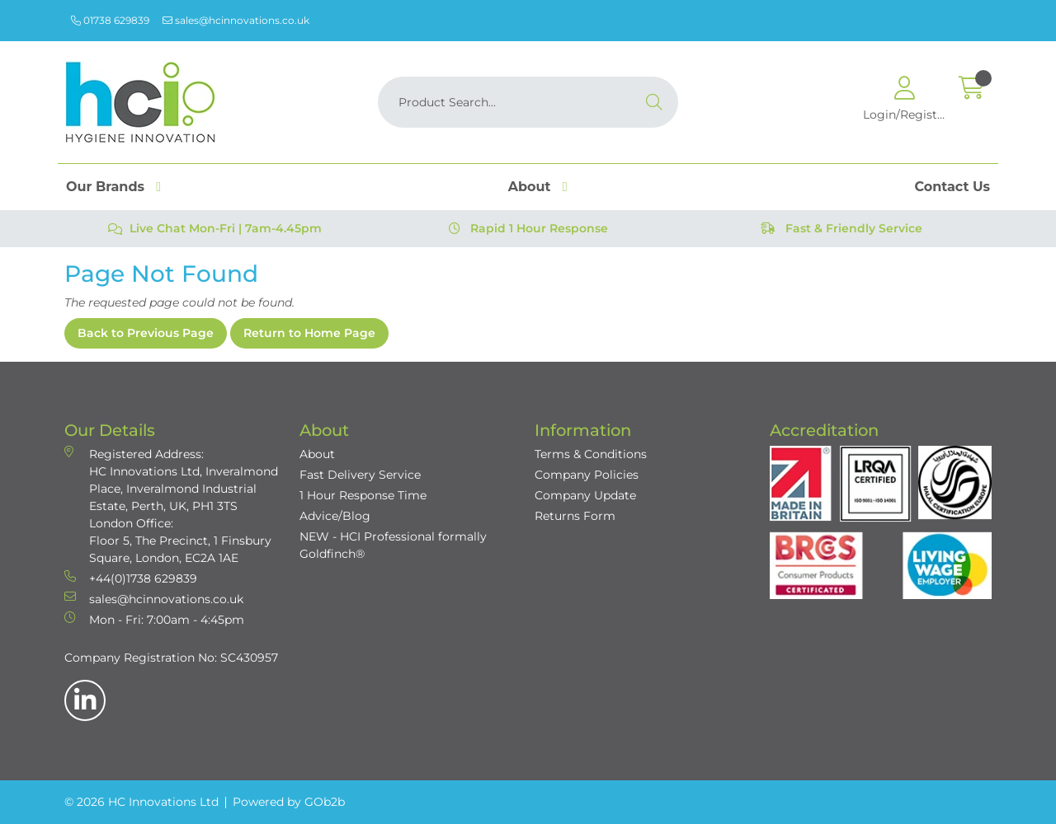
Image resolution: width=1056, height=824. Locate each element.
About (529, 186)
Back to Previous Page (146, 332)
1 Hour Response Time (363, 495)
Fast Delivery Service (360, 474)
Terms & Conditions (591, 454)
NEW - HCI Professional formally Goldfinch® (393, 545)
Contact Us (952, 186)
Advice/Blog (334, 515)
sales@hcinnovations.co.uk (236, 20)
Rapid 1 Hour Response (528, 228)
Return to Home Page (309, 332)
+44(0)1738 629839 (130, 578)
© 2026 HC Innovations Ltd (141, 801)
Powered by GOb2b (289, 801)
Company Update (585, 495)
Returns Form (575, 515)
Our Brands (105, 186)
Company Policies (587, 474)
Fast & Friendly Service (841, 228)
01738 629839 (110, 20)
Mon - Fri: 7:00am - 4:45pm (154, 619)
